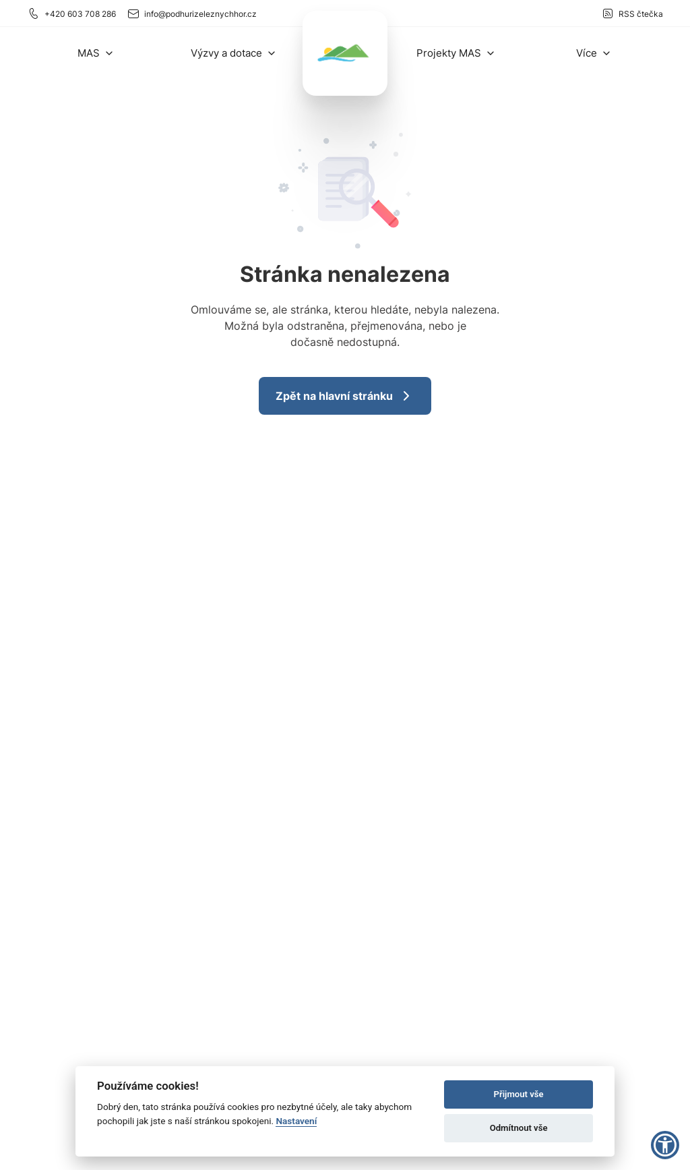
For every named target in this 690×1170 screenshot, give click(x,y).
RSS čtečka (632, 13)
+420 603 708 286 (71, 13)
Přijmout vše (519, 1094)
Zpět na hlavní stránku (345, 396)
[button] (96, 53)
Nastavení (296, 1120)
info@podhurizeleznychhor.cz (192, 13)
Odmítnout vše (519, 1128)
